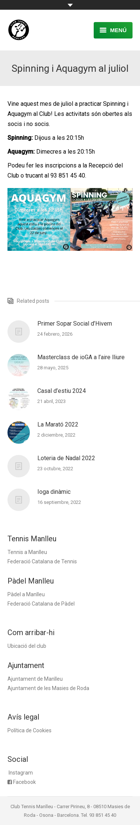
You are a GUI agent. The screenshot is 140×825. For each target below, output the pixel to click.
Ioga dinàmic (54, 491)
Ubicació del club (26, 646)
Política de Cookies (29, 730)
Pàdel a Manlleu (26, 594)
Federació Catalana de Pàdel (41, 604)
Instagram (21, 773)
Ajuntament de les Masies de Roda (48, 688)
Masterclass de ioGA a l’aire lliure (81, 357)
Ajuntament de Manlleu (35, 679)
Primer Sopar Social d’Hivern (74, 323)
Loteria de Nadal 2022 (66, 458)
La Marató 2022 (57, 424)
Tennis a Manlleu (27, 552)
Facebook (24, 782)
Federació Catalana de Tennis (42, 561)
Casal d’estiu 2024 (61, 390)
